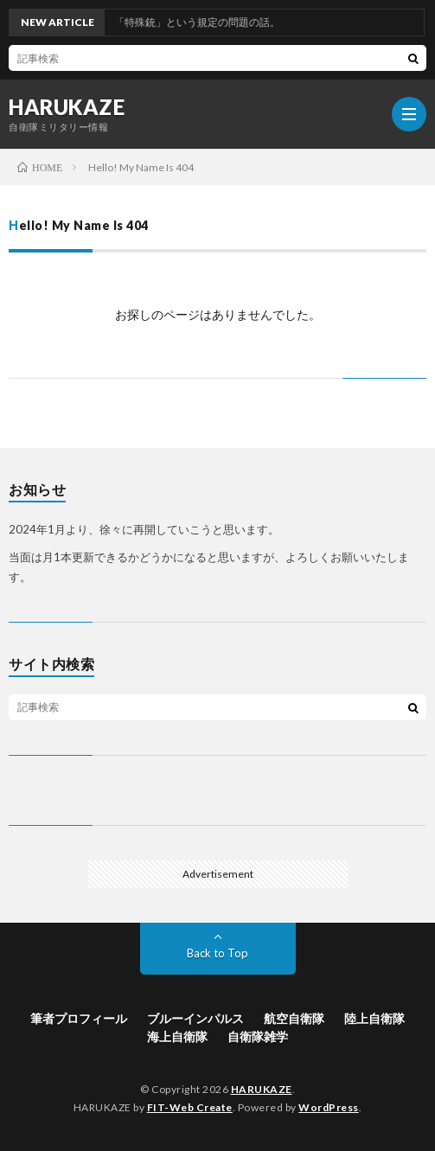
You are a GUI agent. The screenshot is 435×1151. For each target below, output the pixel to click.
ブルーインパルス (195, 1018)
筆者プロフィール (78, 1018)
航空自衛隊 (294, 1018)
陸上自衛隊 (374, 1018)
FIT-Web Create (190, 1107)
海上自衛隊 (177, 1036)
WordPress (328, 1107)
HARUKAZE (67, 107)
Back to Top (217, 953)
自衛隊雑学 (257, 1036)
